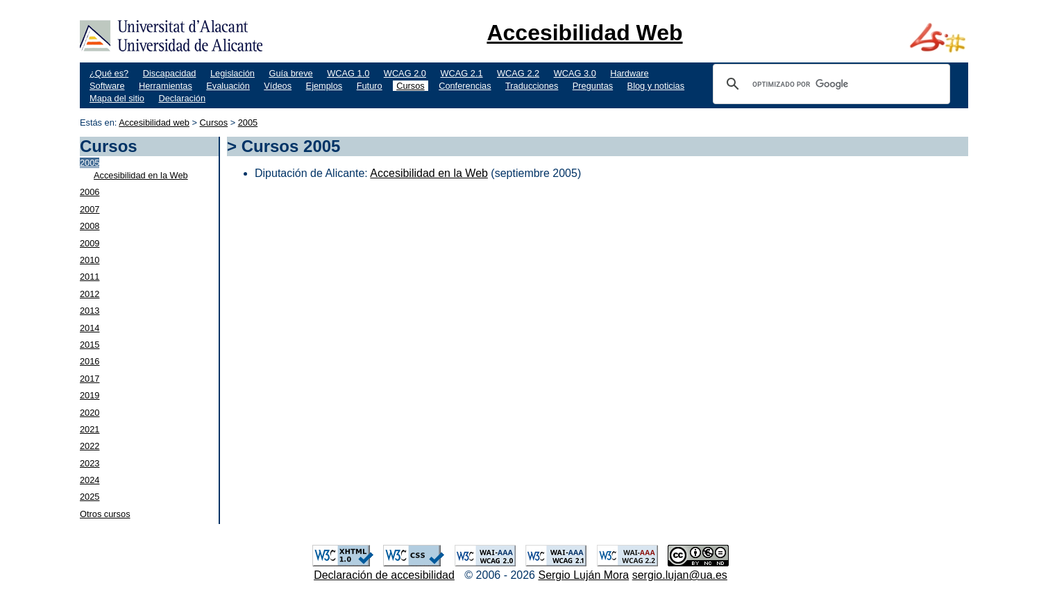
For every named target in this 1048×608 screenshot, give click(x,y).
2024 (89, 480)
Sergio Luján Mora (583, 575)
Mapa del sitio (117, 98)
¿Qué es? (109, 73)
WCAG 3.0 (575, 73)
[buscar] (829, 84)
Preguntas (593, 86)
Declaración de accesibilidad (384, 575)
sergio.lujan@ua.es (679, 575)
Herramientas (165, 86)
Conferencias (465, 86)
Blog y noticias (656, 86)
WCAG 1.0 (348, 73)
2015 (89, 344)
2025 (89, 496)
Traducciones (531, 86)
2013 (89, 310)
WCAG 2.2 (518, 73)
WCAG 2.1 (461, 73)
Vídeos (277, 86)
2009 (89, 243)
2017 (89, 378)
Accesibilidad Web (584, 32)
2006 (89, 192)
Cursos (410, 86)
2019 (89, 395)
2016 (89, 361)
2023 (89, 463)
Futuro (369, 86)
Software (107, 86)
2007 (89, 209)
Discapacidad (169, 73)
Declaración (181, 98)
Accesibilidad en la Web (141, 175)
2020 (89, 412)
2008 (89, 226)
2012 (89, 294)
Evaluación (228, 86)
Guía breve (290, 73)
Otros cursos (105, 514)
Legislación (232, 73)
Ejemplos (324, 86)
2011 (89, 276)
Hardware (629, 73)
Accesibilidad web (154, 122)
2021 (89, 429)
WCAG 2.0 (405, 73)
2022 (89, 446)
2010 (89, 260)
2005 (247, 122)
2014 (89, 328)
